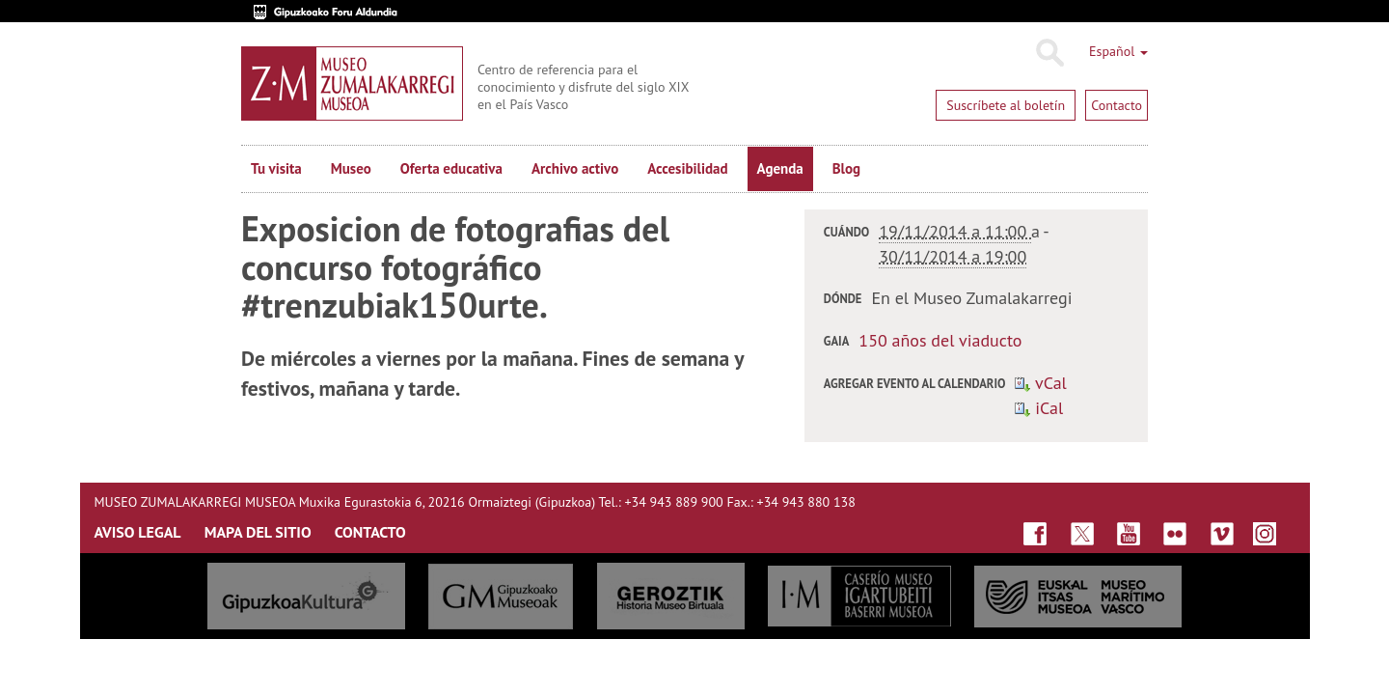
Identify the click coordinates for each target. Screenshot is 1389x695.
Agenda (780, 168)
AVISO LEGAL (138, 532)
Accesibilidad (687, 168)
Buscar (1049, 53)
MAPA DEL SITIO (258, 532)
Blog (846, 168)
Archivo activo (574, 168)
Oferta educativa (451, 168)
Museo (351, 168)
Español (1118, 51)
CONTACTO (370, 532)
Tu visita (276, 168)
